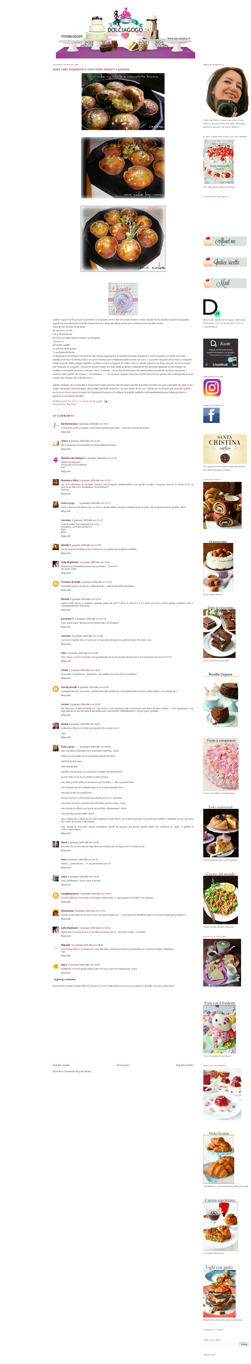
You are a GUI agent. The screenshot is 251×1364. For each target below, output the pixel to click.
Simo (63, 653)
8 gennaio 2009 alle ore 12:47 (85, 599)
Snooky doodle (69, 687)
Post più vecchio (184, 1065)
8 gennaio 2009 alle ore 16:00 (93, 687)
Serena (65, 704)
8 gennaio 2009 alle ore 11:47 (87, 520)
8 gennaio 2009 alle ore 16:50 (84, 724)
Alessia (64, 724)
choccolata (92, 388)
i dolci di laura (78, 388)
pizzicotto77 (67, 619)
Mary (64, 964)
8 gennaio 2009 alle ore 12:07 (96, 582)
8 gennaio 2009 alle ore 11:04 (84, 441)
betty (56, 388)
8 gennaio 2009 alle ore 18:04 (95, 746)
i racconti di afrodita (73, 396)
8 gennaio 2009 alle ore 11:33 (94, 480)
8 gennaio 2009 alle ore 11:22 (101, 458)
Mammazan (67, 911)
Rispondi (65, 432)
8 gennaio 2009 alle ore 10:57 (93, 424)
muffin (71, 404)
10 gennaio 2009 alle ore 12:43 (84, 964)
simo (173, 392)
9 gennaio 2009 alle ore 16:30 (95, 893)
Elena (64, 842)
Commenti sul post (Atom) (77, 1071)
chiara (119, 392)
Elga (93, 392)
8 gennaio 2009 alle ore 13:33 (90, 619)
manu (64, 876)
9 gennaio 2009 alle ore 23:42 (94, 928)
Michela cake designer (73, 458)
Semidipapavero (70, 893)
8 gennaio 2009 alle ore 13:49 (87, 636)
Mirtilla (65, 545)
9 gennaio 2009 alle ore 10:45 (83, 876)
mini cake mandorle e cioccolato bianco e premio (91, 69)
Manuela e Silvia (69, 480)
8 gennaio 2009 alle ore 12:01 (94, 562)
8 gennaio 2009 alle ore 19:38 (83, 842)
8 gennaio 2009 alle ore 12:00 (85, 545)
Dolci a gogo (67, 503)
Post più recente (61, 1065)
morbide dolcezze (109, 388)
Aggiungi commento (65, 979)
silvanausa (151, 392)
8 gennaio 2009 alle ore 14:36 (84, 670)
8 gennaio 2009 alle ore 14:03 (82, 653)
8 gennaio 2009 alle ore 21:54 (82, 859)
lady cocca (187, 385)
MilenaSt (65, 945)
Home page (123, 1065)
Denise (64, 670)
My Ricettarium (69, 424)
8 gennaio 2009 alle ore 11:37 (95, 503)
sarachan (65, 388)
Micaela (65, 599)
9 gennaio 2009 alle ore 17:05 (90, 911)
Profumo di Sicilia (70, 582)
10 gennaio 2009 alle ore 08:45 (87, 945)
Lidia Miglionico (69, 562)
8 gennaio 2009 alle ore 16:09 (85, 704)
